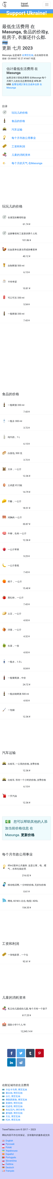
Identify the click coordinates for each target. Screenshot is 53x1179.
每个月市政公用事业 (24, 138)
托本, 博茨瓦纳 (13, 1119)
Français (8, 1171)
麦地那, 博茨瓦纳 (14, 1113)
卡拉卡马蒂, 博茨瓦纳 (16, 1089)
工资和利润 (18, 146)
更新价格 (27, 835)
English (7, 1140)
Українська (9, 1150)
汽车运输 (17, 129)
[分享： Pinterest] (39, 1053)
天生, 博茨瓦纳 (13, 1116)
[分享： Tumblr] (30, 1053)
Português (9, 1157)
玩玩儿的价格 (20, 112)
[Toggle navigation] (47, 4)
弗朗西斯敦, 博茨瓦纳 (16, 1099)
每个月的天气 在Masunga (27, 163)
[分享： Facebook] (11, 1053)
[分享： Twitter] (21, 1053)
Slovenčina (9, 1160)
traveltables (25, 4)
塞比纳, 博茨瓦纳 (14, 1093)
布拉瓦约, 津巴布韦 (15, 1109)
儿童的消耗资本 (21, 154)
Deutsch (8, 1167)
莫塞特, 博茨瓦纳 (14, 1103)
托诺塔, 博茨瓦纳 (14, 1106)
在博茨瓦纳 (27, 55)
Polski (7, 1147)
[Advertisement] (26, 188)
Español (8, 1154)
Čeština (7, 1164)
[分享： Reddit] (21, 1062)
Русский (8, 1144)
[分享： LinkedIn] (11, 1062)
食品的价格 (18, 121)
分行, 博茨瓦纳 (13, 1096)
